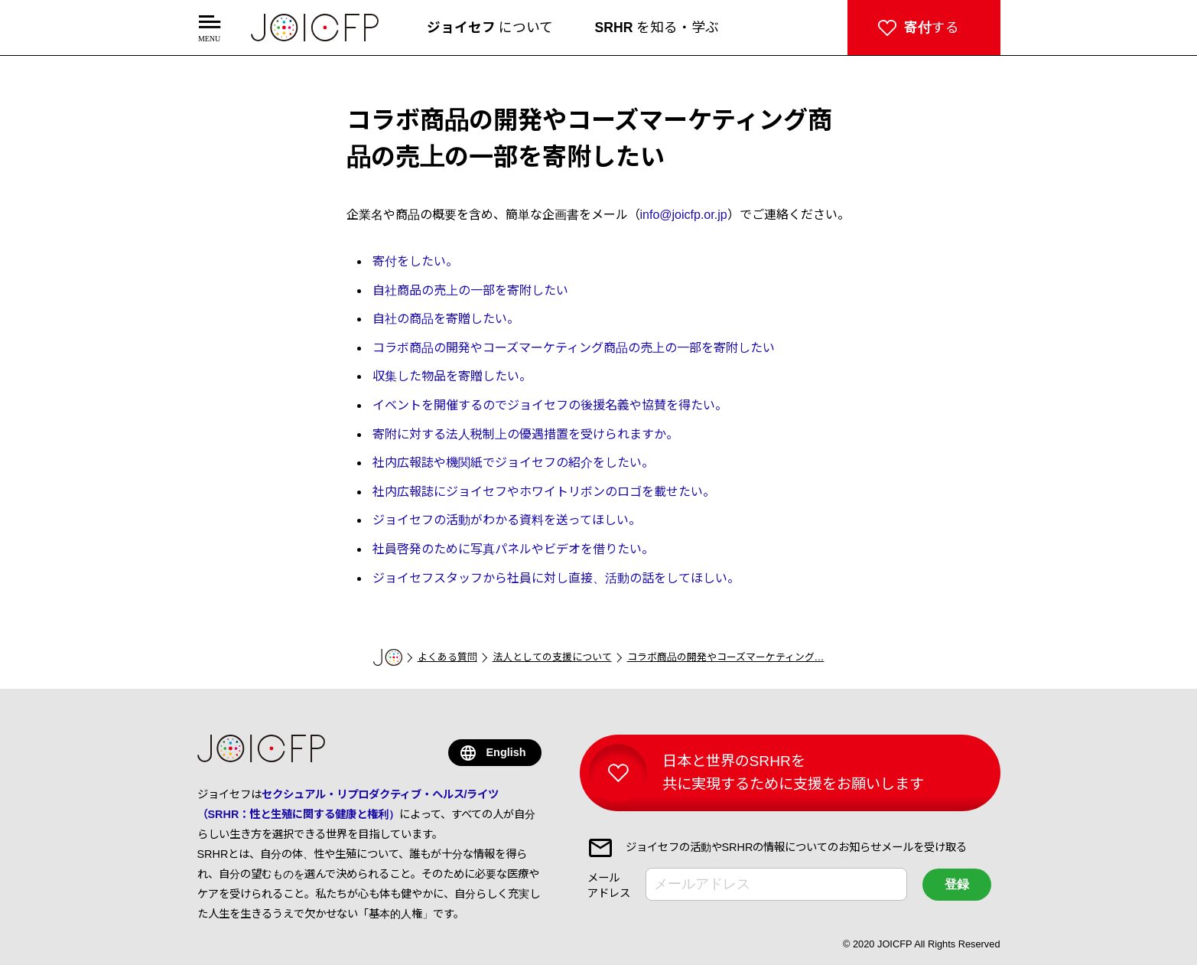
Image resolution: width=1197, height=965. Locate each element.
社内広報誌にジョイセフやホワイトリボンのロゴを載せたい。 (543, 491)
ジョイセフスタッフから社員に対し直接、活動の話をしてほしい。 (556, 578)
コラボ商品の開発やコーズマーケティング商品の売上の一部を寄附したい (573, 347)
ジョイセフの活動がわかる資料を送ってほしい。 (506, 520)
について (490, 27)
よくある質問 (447, 657)
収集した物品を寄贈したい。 (452, 376)
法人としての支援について (552, 657)
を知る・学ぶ (657, 27)
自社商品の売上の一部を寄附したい (470, 290)
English (506, 752)
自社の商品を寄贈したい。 (445, 318)
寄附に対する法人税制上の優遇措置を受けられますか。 (525, 434)
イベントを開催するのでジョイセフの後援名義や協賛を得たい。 (549, 405)
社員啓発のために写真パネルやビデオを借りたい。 (513, 549)
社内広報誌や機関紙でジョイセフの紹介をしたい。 (513, 462)
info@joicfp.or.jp (683, 214)
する (931, 27)
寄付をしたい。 (415, 261)
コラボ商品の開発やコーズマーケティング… (726, 657)
